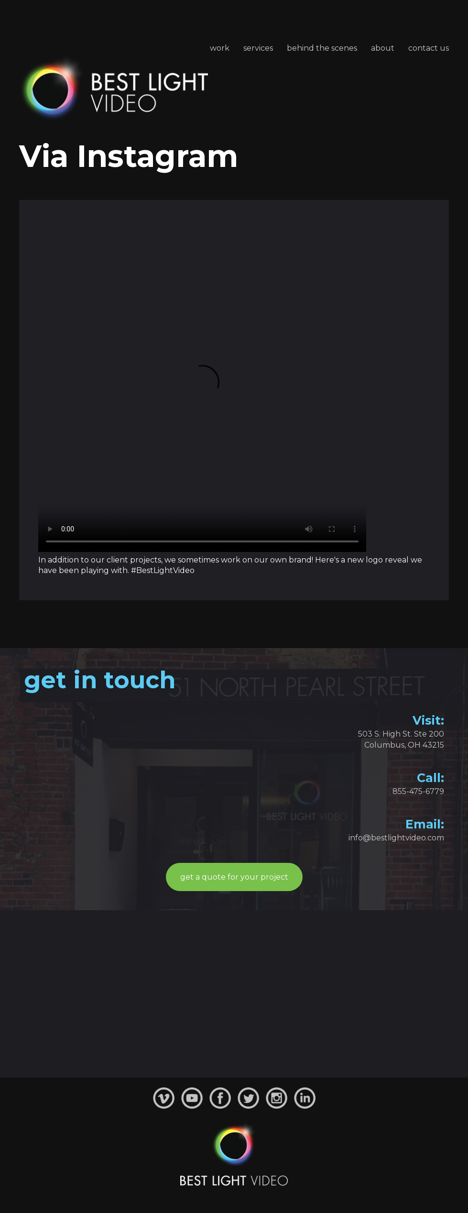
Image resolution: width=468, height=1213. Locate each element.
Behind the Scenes (322, 48)
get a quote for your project (234, 877)
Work (219, 48)
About (382, 48)
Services (258, 48)
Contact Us (428, 48)
